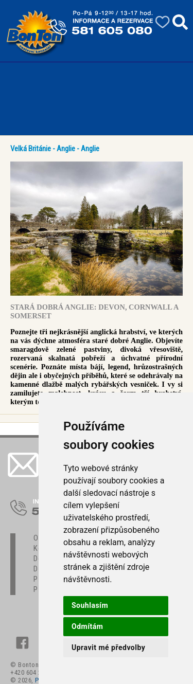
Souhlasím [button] (90, 605)
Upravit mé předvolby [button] (108, 647)
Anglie (66, 148)
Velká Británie (30, 148)
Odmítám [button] (87, 626)
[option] (96, 228)
